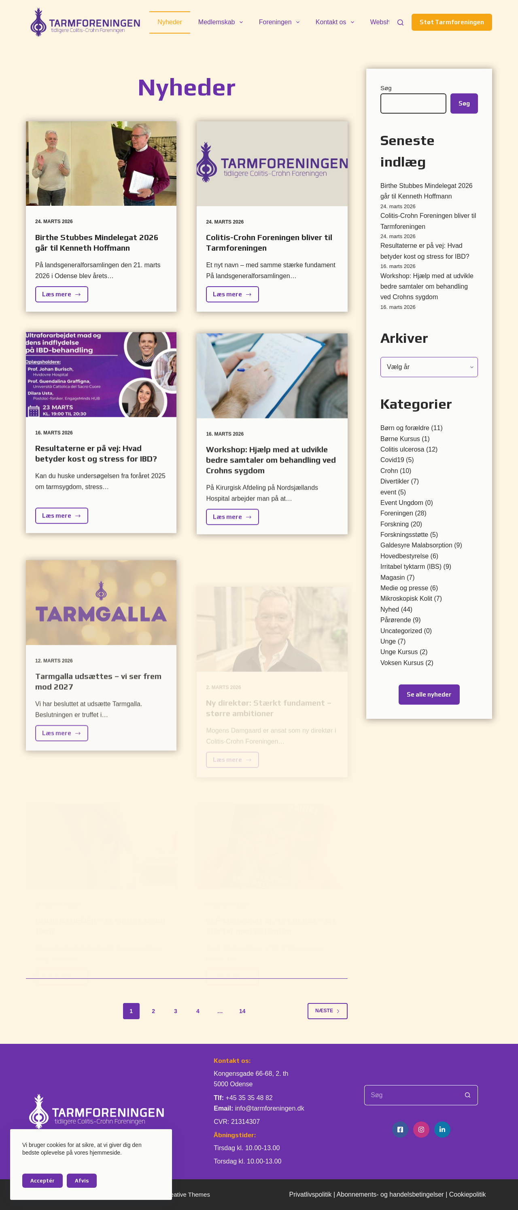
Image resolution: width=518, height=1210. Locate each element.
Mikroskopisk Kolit (406, 598)
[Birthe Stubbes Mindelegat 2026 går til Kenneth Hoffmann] (101, 163)
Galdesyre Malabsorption (416, 545)
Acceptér (42, 1181)
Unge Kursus (399, 651)
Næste (327, 1011)
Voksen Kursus (402, 662)
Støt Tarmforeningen (452, 22)
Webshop (383, 22)
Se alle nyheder (429, 694)
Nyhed (389, 609)
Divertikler (394, 481)
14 (242, 1011)
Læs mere (65, 296)
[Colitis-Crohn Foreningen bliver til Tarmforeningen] (272, 163)
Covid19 (392, 459)
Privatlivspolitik (310, 1194)
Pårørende (395, 620)
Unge (388, 641)
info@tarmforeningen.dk (269, 1108)
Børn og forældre (404, 427)
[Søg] (400, 22)
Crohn (389, 470)
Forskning (394, 524)
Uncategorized (401, 630)
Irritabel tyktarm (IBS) (411, 566)
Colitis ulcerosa (402, 449)
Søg (386, 87)
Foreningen (281, 22)
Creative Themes (187, 1194)
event (388, 492)
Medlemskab (222, 22)
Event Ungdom (401, 502)
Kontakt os (336, 22)
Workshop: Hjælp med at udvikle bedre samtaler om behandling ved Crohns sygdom (426, 286)
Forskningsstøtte (404, 534)
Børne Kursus (400, 438)
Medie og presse (404, 588)
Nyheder (169, 22)
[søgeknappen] (468, 1095)
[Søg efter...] (411, 1095)
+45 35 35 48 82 (249, 1097)
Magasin (392, 577)
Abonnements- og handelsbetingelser (390, 1194)
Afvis (82, 1181)
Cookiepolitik (467, 1194)
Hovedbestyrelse (404, 556)
